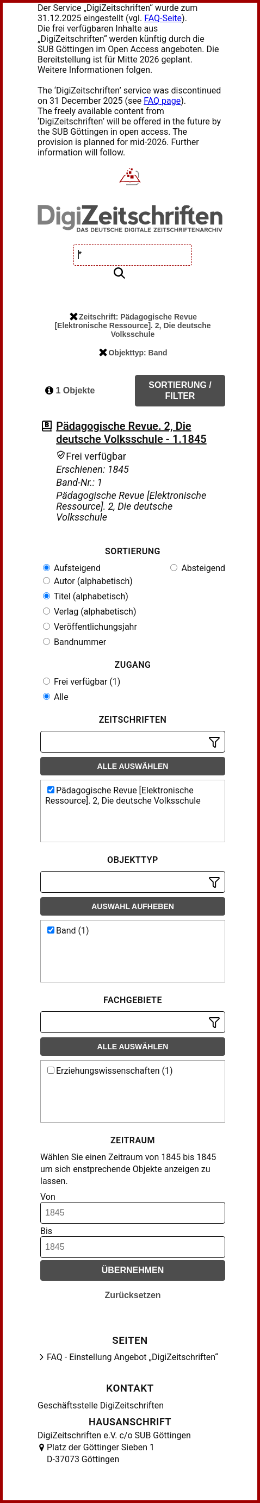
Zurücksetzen (132, 1295)
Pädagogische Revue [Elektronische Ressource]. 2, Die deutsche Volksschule (123, 795)
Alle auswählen (133, 766)
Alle (56, 697)
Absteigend (197, 568)
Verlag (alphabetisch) (89, 611)
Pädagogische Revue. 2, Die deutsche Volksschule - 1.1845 (131, 432)
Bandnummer (74, 642)
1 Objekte (70, 390)
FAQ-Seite (163, 18)
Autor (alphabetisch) (88, 581)
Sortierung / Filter (180, 390)
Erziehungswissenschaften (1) (110, 1071)
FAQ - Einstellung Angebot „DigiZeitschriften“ (132, 1357)
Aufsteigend (72, 568)
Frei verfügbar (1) (81, 682)
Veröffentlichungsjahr (90, 627)
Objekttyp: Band (133, 352)
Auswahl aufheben (132, 906)
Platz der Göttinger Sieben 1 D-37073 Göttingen (100, 1453)
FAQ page (162, 101)
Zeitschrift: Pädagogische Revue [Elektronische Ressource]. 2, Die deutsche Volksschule (132, 325)
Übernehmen (133, 1270)
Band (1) (68, 930)
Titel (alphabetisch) (85, 596)
